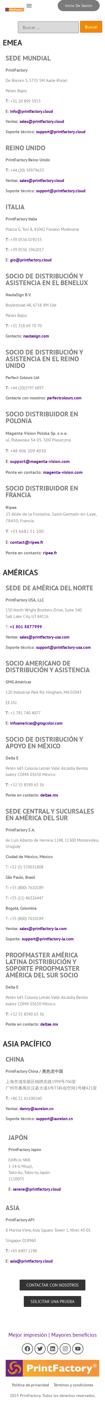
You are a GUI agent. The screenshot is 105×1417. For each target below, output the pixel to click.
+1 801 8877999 (26, 626)
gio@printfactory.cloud (31, 260)
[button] (29, 5)
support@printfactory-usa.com (63, 647)
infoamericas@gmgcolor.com (36, 723)
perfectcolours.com (64, 398)
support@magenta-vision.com (40, 461)
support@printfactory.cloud (60, 131)
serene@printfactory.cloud (37, 1189)
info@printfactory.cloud (31, 111)
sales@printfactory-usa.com (44, 637)
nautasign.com (36, 336)
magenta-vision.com (63, 472)
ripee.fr (50, 552)
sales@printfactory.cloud (42, 121)
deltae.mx (49, 795)
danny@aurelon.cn (36, 1108)
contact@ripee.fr (26, 542)
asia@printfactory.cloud (31, 1261)
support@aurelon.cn (54, 1118)
